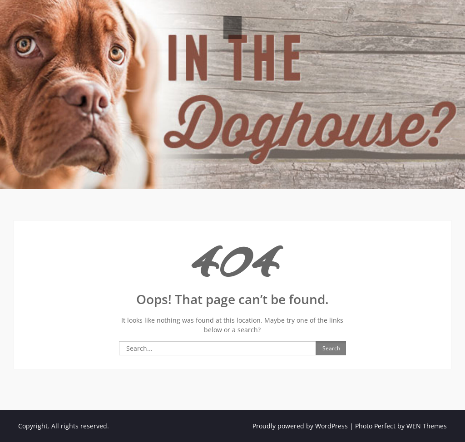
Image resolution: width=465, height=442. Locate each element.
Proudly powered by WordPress (300, 426)
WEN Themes (426, 426)
